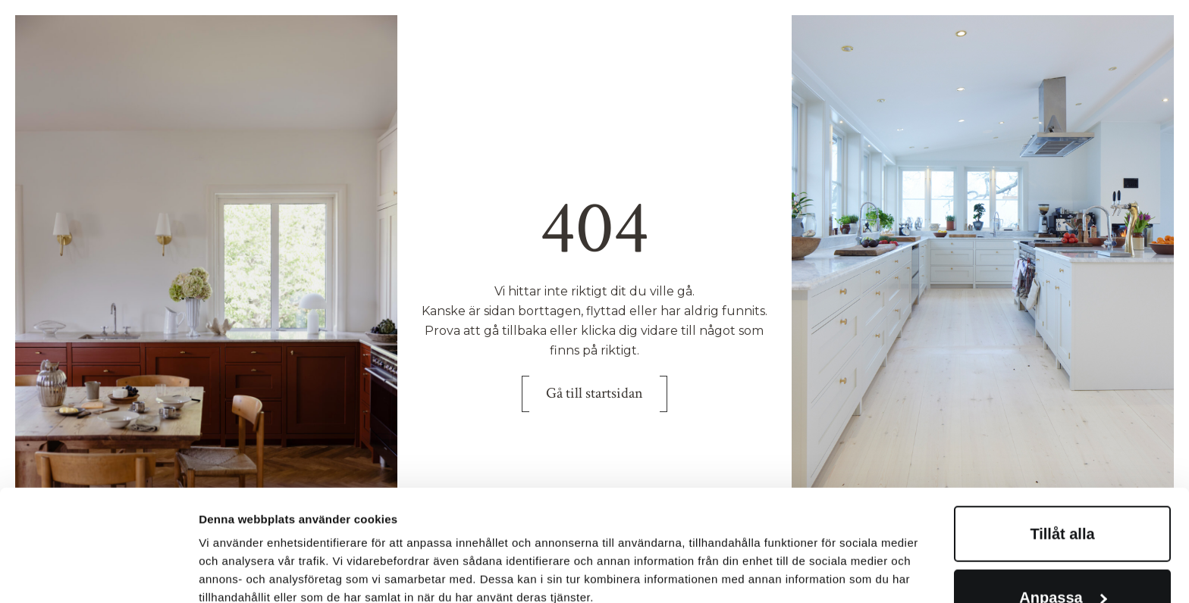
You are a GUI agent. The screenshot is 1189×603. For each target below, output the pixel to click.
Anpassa (1062, 493)
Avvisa (1062, 556)
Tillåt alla (1062, 429)
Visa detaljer (232, 534)
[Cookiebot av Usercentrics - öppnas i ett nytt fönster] (98, 573)
